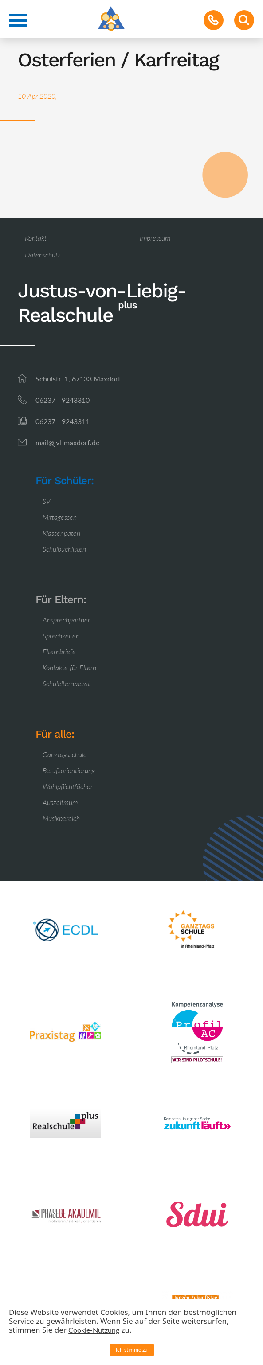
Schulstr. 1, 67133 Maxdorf (78, 378)
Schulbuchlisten (64, 548)
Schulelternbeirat (66, 683)
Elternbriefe (59, 651)
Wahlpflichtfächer (68, 786)
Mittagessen (60, 517)
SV (47, 501)
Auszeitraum (60, 802)
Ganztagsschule (65, 754)
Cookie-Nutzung (93, 1330)
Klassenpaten (61, 533)
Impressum (155, 237)
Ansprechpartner (66, 619)
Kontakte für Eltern (69, 667)
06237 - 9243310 (62, 400)
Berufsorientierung (69, 770)
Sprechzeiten (61, 635)
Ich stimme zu (132, 1349)
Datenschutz (43, 254)
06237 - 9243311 (62, 421)
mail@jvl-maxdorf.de (67, 442)
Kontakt (36, 237)
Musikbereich (61, 818)
